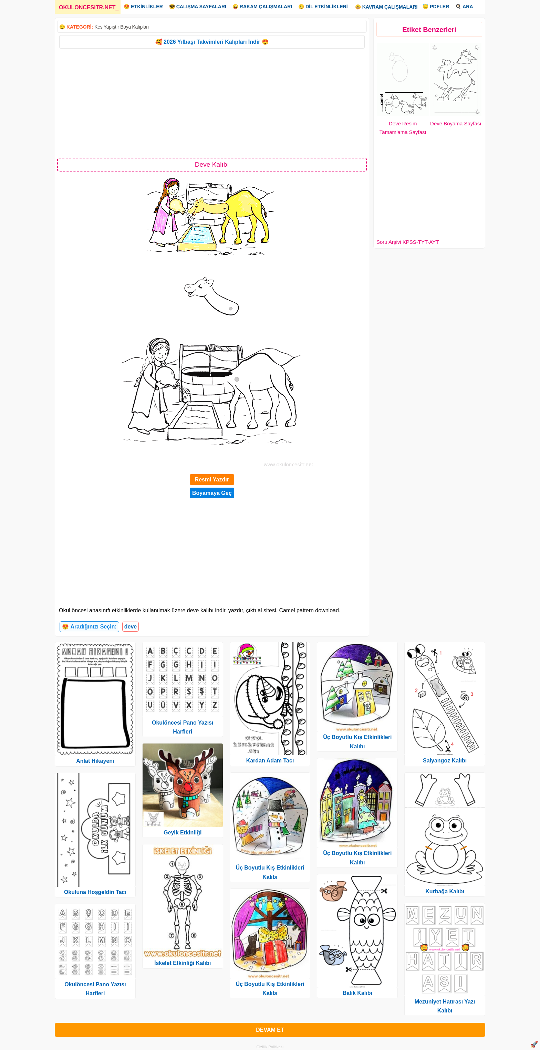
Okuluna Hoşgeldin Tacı (95, 892)
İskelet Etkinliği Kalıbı (182, 963)
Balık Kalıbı (357, 993)
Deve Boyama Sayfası (455, 123)
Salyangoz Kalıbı (445, 760)
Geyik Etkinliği (182, 832)
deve (130, 627)
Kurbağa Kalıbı (444, 891)
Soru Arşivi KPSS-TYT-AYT (407, 242)
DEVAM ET (270, 1030)
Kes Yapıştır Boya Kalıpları (121, 27)
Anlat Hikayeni (95, 761)
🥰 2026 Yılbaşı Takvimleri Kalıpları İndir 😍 (212, 42)
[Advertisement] (212, 102)
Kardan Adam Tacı (270, 760)
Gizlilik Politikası (270, 1047)
